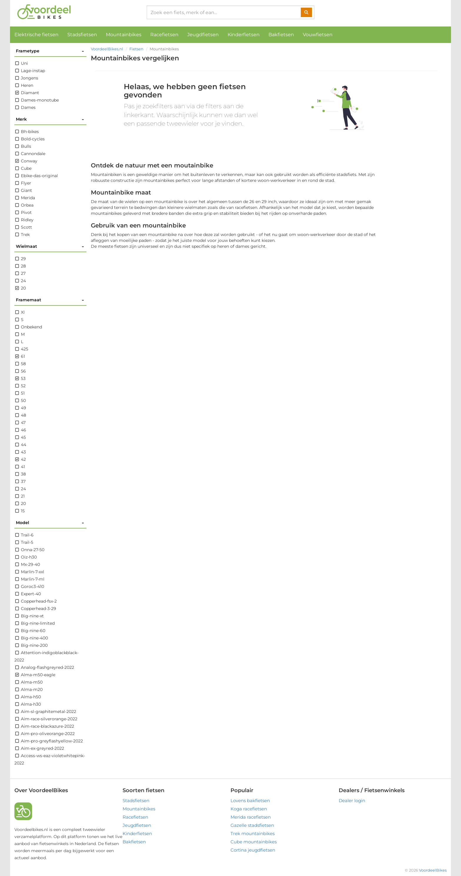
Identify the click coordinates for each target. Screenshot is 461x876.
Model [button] (50, 523)
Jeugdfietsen (203, 34)
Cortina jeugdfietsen (252, 850)
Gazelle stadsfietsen (252, 825)
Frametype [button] (50, 51)
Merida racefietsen (250, 817)
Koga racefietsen (248, 809)
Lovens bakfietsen (250, 800)
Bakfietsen (281, 34)
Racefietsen (164, 34)
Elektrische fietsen (36, 34)
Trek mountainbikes (252, 833)
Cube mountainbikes (253, 842)
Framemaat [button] (50, 300)
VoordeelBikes (433, 870)
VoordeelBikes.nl (107, 48)
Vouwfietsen (318, 34)
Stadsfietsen (82, 34)
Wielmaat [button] (50, 246)
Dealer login (352, 800)
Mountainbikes (123, 34)
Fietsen (136, 48)
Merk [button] (50, 119)
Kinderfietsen (244, 34)
